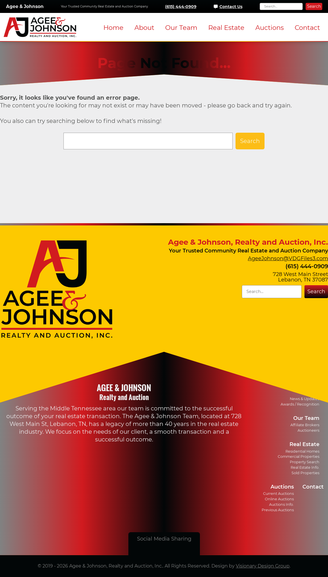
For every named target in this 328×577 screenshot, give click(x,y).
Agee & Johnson (25, 6)
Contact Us (230, 7)
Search (314, 6)
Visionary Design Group (263, 566)
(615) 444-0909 (180, 6)
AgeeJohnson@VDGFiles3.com (288, 258)
